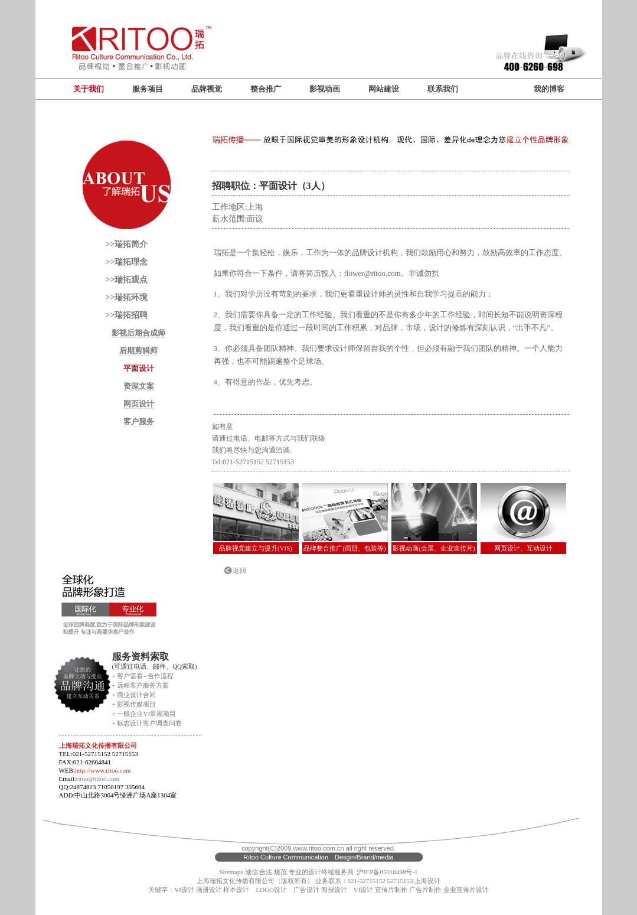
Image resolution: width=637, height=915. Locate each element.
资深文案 (138, 386)
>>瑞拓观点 (127, 279)
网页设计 (138, 403)
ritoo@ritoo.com (97, 778)
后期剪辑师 (138, 350)
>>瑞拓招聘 (127, 315)
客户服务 (138, 421)
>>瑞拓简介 (127, 244)
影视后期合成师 (138, 332)
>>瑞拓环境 (127, 297)
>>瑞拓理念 (127, 262)
